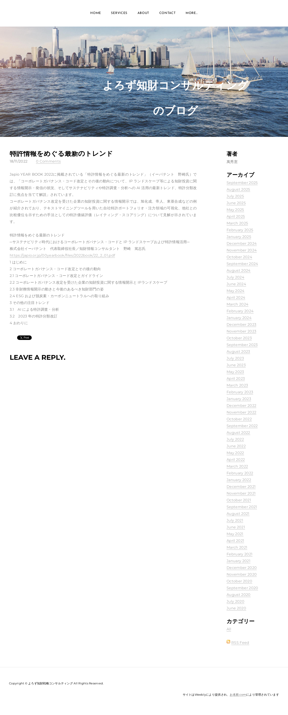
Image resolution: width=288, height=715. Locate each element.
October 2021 (239, 500)
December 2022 (241, 405)
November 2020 (242, 574)
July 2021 (235, 520)
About (143, 13)
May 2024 (236, 291)
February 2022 (240, 473)
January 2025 (239, 237)
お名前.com (238, 694)
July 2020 (235, 601)
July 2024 (235, 277)
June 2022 (236, 446)
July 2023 (235, 358)
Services (119, 13)
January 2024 (239, 318)
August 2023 (238, 351)
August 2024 (239, 270)
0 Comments (48, 161)
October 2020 (239, 581)
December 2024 (242, 243)
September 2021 (242, 507)
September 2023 (242, 345)
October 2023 (239, 338)
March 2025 (237, 223)
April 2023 (236, 378)
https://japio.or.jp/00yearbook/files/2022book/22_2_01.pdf (62, 255)
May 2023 (235, 372)
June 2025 (236, 203)
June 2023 (236, 365)
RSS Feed (240, 642)
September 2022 (242, 426)
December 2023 (241, 324)
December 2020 (242, 568)
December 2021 (241, 486)
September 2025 (242, 183)
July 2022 (235, 439)
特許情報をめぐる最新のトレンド (61, 153)
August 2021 (238, 513)
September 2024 (242, 264)
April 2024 (236, 297)
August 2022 (238, 432)
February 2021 (239, 554)
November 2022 (241, 412)
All (229, 629)
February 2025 (240, 230)
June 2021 (236, 527)
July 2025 (235, 196)
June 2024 (236, 284)
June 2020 (236, 608)
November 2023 (241, 331)
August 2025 (238, 189)
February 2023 (240, 392)
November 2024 (242, 250)
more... (192, 13)
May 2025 (235, 210)
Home (95, 13)
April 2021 (235, 541)
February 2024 (240, 311)
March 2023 (237, 385)
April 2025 (236, 216)
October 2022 (239, 419)
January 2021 (238, 561)
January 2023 (239, 399)
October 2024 (239, 257)
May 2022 (235, 453)
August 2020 (239, 595)
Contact (167, 13)
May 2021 (235, 534)
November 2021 (241, 493)
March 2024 (237, 304)
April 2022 (236, 459)
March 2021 (237, 547)
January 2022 (239, 480)
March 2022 (237, 466)
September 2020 (242, 588)
